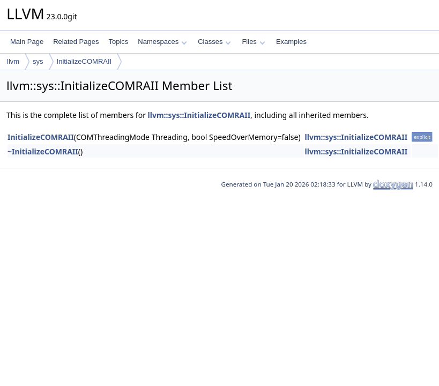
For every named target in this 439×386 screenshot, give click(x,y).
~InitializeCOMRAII (43, 151)
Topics (118, 42)
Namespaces (162, 42)
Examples (291, 42)
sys (38, 61)
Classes (214, 42)
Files (253, 42)
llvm (13, 61)
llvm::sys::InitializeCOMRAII (199, 115)
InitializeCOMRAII (84, 61)
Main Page (26, 42)
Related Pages (76, 42)
